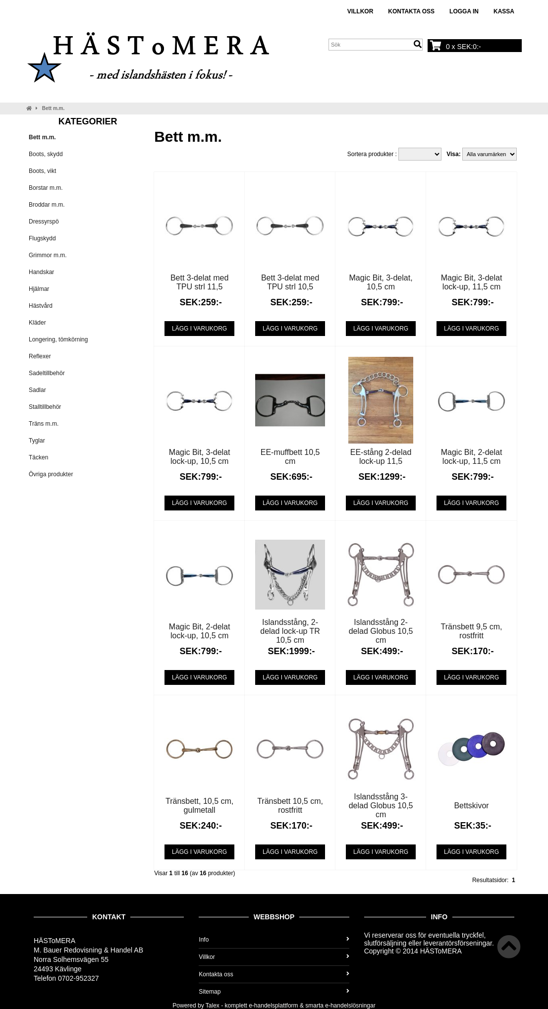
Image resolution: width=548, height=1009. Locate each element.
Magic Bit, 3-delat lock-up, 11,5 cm (471, 282)
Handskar (41, 272)
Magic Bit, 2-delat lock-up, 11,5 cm (471, 456)
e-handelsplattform (273, 1005)
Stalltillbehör (45, 406)
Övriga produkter (51, 474)
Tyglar (37, 440)
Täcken (38, 457)
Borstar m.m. (46, 187)
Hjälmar (39, 288)
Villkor (360, 11)
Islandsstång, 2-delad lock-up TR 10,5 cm (290, 631)
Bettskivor (471, 805)
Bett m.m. (53, 108)
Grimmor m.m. (48, 255)
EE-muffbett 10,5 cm (290, 456)
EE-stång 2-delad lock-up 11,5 (381, 456)
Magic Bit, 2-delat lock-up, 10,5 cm (199, 631)
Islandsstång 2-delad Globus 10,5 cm (381, 631)
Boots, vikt (42, 171)
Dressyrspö (44, 221)
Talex (212, 1005)
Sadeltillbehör (47, 373)
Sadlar (37, 390)
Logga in (464, 11)
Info (274, 939)
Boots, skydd (46, 154)
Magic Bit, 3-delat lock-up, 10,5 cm (199, 456)
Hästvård (41, 305)
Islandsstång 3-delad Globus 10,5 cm (381, 805)
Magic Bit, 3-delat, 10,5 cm (381, 282)
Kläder (37, 322)
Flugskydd (42, 238)
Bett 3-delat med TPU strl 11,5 (199, 282)
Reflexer (40, 356)
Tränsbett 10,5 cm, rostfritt (290, 805)
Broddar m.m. (47, 204)
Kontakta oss (411, 11)
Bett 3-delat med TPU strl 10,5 (290, 282)
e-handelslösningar (350, 1005)
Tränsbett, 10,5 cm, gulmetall (199, 805)
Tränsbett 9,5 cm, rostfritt (471, 631)
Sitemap (274, 991)
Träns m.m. (43, 423)
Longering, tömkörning (58, 339)
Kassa (503, 11)
